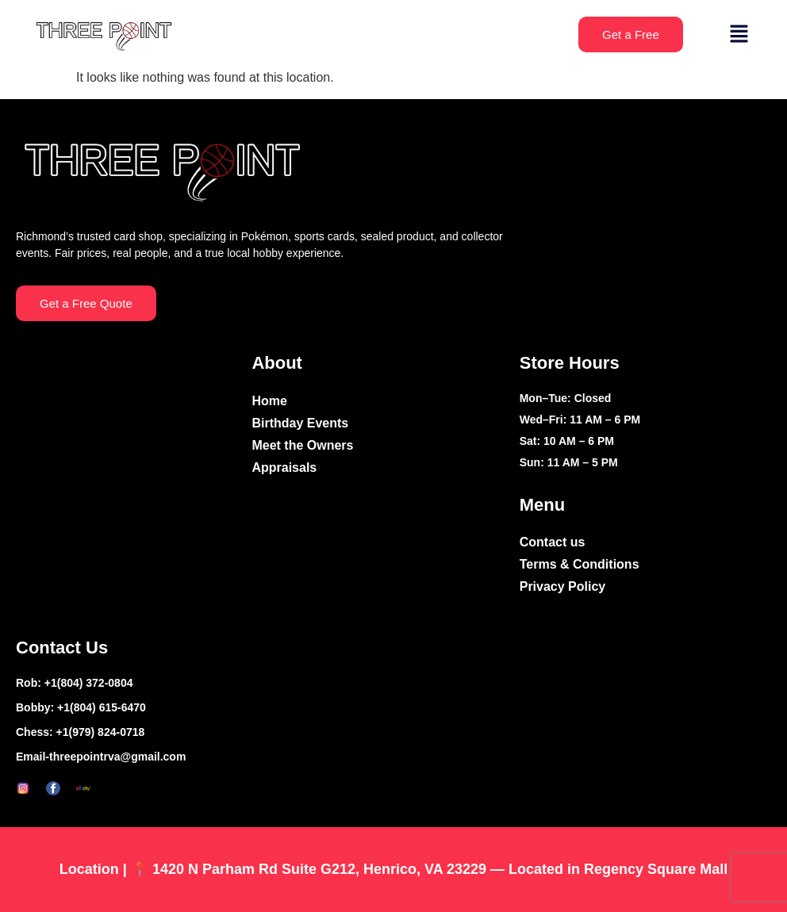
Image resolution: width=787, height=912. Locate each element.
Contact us (552, 542)
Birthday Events (299, 423)
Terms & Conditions (579, 564)
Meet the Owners (302, 445)
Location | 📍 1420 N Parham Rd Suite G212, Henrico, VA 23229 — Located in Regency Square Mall (393, 869)
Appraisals (284, 467)
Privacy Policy (563, 586)
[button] (739, 34)
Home (268, 401)
